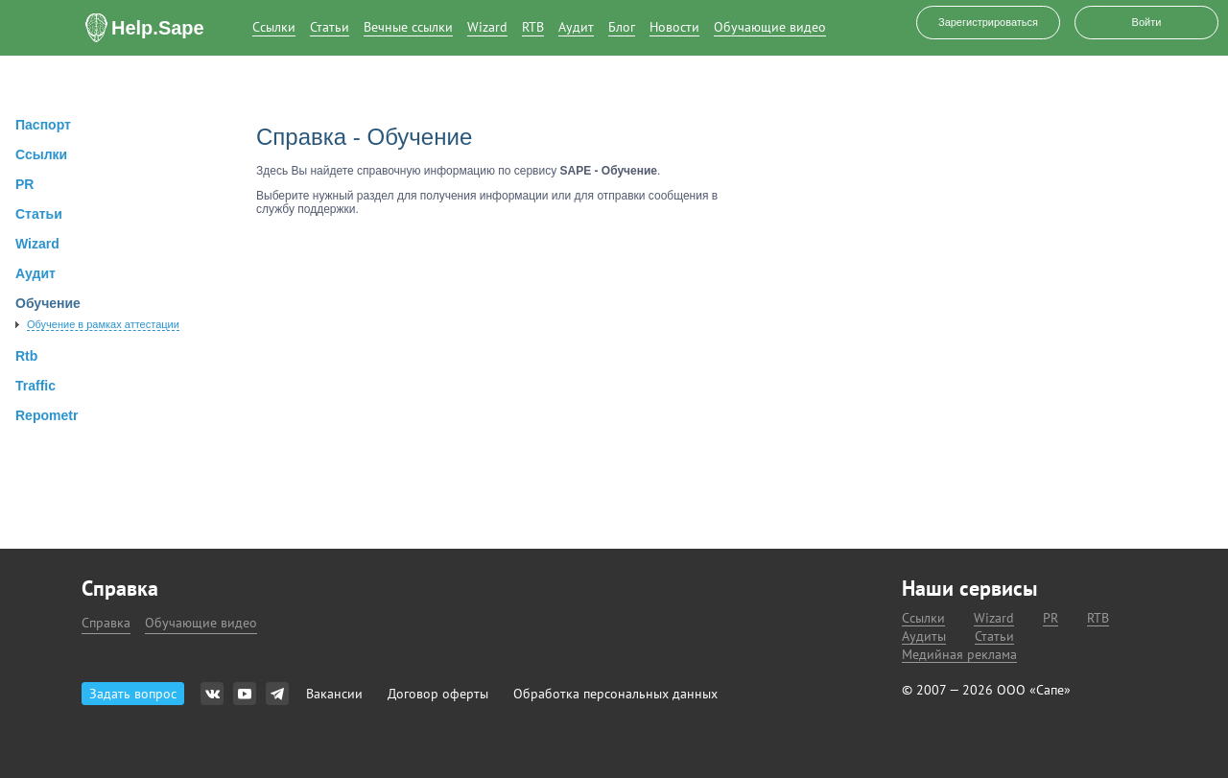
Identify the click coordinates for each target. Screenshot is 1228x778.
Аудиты (924, 636)
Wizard (487, 27)
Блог (621, 27)
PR (1050, 618)
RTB (533, 27)
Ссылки (273, 27)
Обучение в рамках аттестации (103, 324)
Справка (106, 622)
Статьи (329, 27)
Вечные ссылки (408, 27)
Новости (674, 27)
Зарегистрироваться (988, 22)
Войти (1147, 22)
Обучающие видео (770, 27)
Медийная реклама (959, 655)
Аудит (576, 27)
